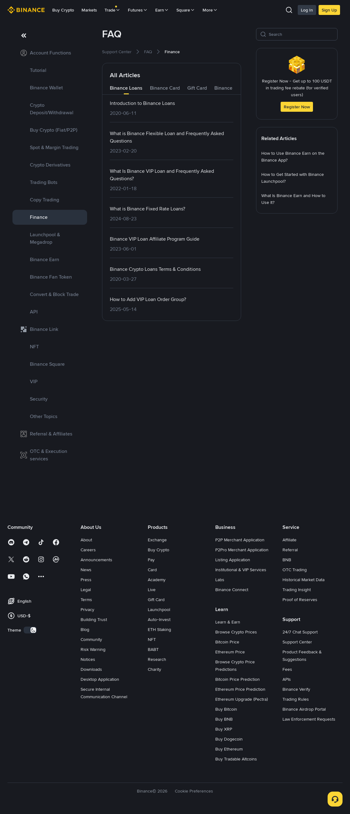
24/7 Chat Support (300, 632)
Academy (157, 579)
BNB (286, 559)
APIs (286, 679)
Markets (89, 10)
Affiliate (289, 540)
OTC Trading (294, 569)
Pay (151, 559)
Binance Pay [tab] (228, 88)
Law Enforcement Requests (308, 719)
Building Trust (94, 619)
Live (152, 589)
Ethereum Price (230, 652)
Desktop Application (100, 679)
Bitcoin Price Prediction (237, 679)
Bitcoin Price (227, 642)
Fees (287, 669)
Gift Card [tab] (197, 88)
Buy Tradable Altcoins (236, 759)
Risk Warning (93, 649)
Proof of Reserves (299, 599)
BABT (153, 649)
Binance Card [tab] (165, 88)
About (86, 540)
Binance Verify (296, 689)
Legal (86, 589)
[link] (49, 52)
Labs (219, 579)
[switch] (30, 630)
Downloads (91, 669)
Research (157, 659)
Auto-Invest (159, 619)
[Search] (301, 34)
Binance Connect (231, 589)
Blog (85, 629)
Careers (88, 550)
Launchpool (159, 609)
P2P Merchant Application (239, 540)
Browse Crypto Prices (236, 632)
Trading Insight (296, 589)
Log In (307, 10)
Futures (138, 10)
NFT (152, 639)
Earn (162, 10)
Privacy (87, 609)
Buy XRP (223, 729)
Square (185, 10)
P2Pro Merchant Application (241, 550)
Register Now (297, 107)
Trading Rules (295, 699)
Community (91, 639)
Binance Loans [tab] (126, 88)
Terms (86, 599)
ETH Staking (159, 629)
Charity (154, 669)
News (86, 569)
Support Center (297, 642)
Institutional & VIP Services (240, 569)
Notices (88, 659)
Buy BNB (224, 719)
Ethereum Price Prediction (240, 689)
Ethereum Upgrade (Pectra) (241, 699)
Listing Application (232, 559)
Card (152, 569)
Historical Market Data (303, 579)
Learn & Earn (227, 622)
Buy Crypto (63, 10)
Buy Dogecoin (229, 739)
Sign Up (329, 10)
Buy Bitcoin (226, 709)
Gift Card (156, 599)
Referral (290, 550)
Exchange (157, 540)
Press (86, 579)
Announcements (96, 559)
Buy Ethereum (229, 749)
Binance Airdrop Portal (304, 709)
